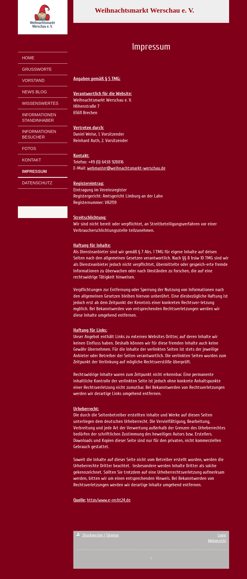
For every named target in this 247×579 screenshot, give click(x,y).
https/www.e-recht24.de (109, 500)
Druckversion (90, 535)
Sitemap (112, 535)
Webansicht (217, 540)
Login (222, 535)
